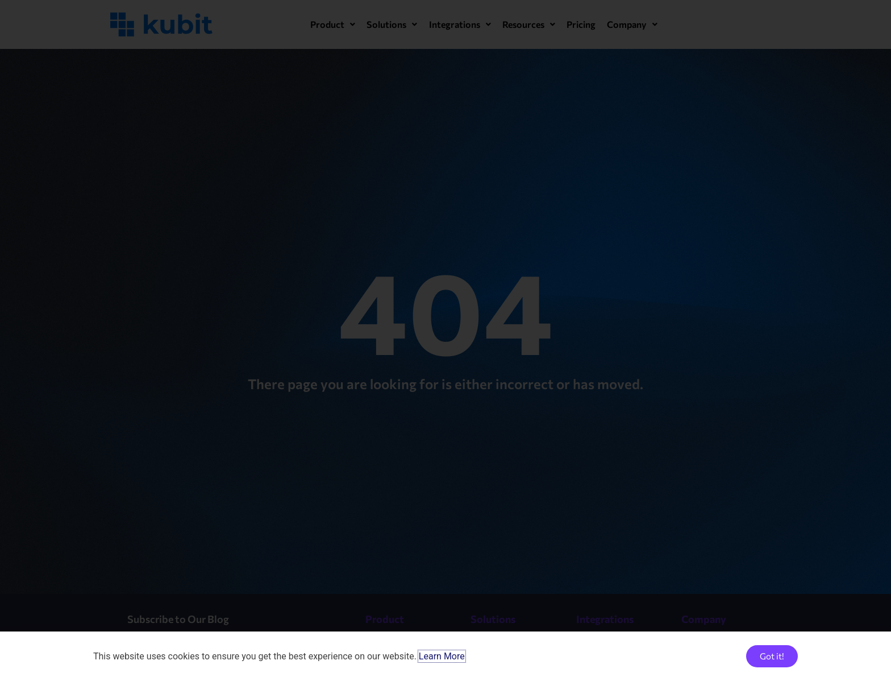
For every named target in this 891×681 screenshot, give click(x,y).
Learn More (442, 656)
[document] (445, 340)
